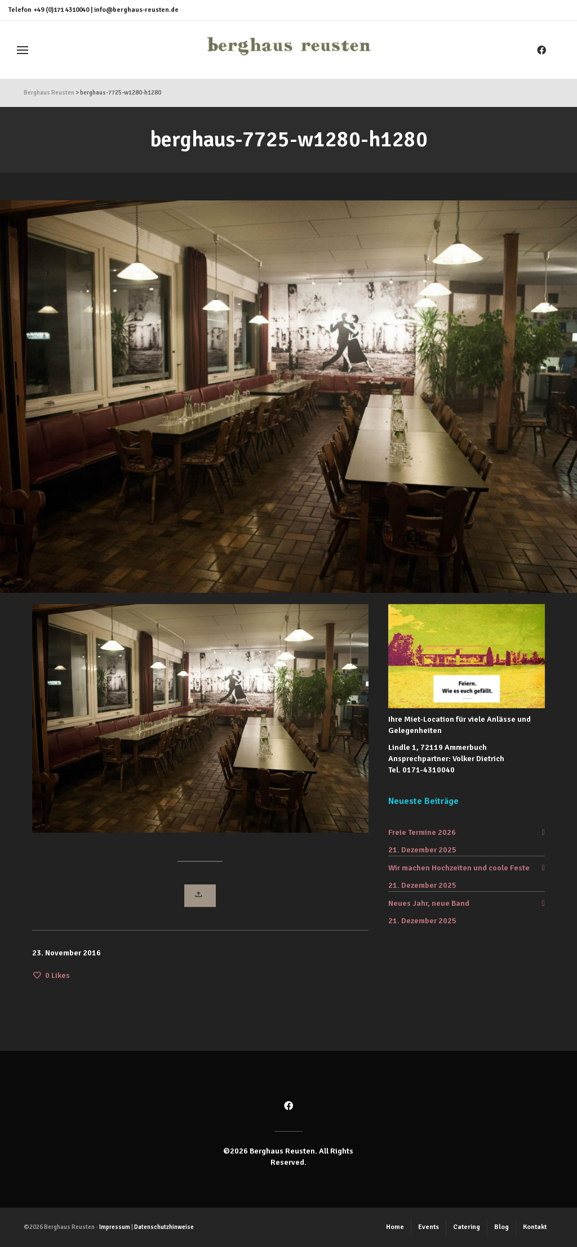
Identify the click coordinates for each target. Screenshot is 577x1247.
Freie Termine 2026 (422, 832)
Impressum (114, 1227)
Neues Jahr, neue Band (428, 903)
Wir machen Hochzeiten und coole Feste (459, 868)
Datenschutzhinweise (164, 1227)
